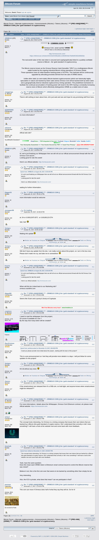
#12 (93, 294)
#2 (93, 93)
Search (20, 19)
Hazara (7, 381)
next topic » (90, 29)
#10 (93, 247)
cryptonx (8, 311)
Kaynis (7, 266)
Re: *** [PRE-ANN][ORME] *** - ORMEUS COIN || (42, 192)
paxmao (8, 484)
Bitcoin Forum (8, 23)
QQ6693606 (9, 110)
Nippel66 (8, 293)
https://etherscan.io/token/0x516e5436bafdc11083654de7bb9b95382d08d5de (57, 56)
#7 (93, 193)
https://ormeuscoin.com (39, 406)
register (28, 12)
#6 (93, 168)
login (23, 12)
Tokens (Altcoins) (61, 23)
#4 (93, 128)
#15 (93, 364)
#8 (93, 211)
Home (9, 19)
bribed (7, 417)
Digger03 (8, 192)
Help (14, 19)
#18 (93, 418)
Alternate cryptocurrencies (24, 23)
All (21, 31)
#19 (93, 447)
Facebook (35, 240)
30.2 (27, 16)
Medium (27, 240)
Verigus (8, 228)
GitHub (61, 242)
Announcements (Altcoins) (44, 23)
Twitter (82, 240)
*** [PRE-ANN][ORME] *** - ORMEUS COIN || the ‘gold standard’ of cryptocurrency (54, 38)
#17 (93, 400)
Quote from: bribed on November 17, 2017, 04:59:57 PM (36, 451)
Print (92, 31)
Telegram (42, 240)
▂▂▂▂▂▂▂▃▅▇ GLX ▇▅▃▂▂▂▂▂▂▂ (57, 238)
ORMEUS (8, 38)
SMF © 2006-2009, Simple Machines (57, 536)
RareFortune (9, 343)
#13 (93, 312)
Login (25, 19)
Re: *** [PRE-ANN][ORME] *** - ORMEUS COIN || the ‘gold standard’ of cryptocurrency (56, 92)
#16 (93, 382)
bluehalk (8, 446)
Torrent (32, 16)
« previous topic (80, 29)
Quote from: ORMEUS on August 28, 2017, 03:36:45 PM (36, 171)
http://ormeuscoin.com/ (57, 54)
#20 (93, 485)
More (37, 19)
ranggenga (9, 92)
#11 (93, 267)
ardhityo (8, 167)
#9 (93, 229)
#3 (93, 111)
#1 (93, 39)
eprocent (8, 399)
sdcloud (8, 128)
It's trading (28, 210)
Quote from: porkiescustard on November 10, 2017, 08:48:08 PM (39, 348)
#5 (93, 149)
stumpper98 (9, 210)
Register (31, 19)
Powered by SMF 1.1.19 (38, 536)
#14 (93, 344)
